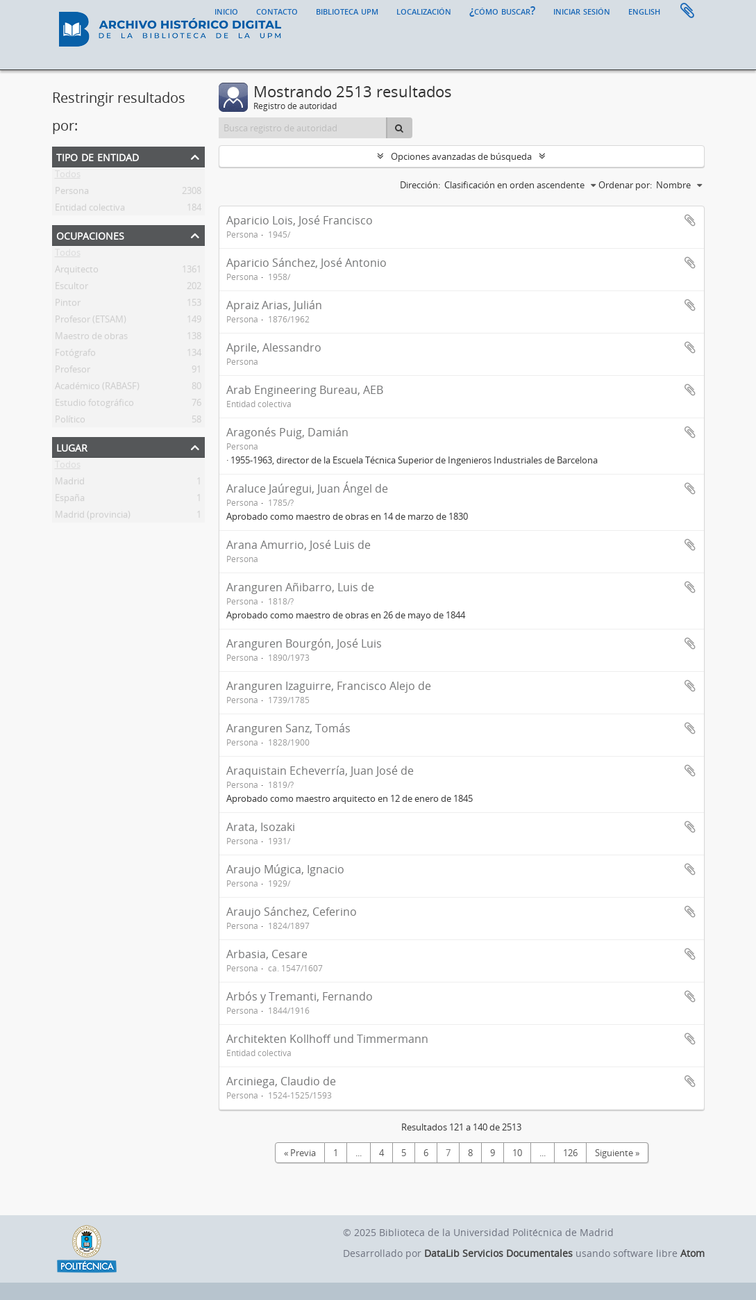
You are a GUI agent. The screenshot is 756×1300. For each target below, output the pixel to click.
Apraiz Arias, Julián (274, 305)
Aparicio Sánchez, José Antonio (306, 262)
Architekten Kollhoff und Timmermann (327, 1038)
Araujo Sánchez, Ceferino (291, 911)
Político (70, 421)
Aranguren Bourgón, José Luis (304, 643)
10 (517, 1152)
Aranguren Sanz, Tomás (288, 728)
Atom (692, 1253)
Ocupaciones (90, 234)
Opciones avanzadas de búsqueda (461, 156)
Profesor (72, 371)
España (70, 500)
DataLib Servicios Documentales (498, 1253)
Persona (72, 193)
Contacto (277, 10)
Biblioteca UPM (347, 10)
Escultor (71, 288)
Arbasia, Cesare (267, 954)
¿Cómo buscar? (502, 10)
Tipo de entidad (97, 156)
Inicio (226, 10)
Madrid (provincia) (93, 517)
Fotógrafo (75, 355)
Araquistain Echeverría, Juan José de (320, 770)
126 (570, 1152)
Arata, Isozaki (260, 826)
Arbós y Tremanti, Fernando (299, 996)
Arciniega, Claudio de (281, 1081)
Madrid (70, 483)
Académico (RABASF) (97, 388)
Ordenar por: (625, 185)
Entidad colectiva (90, 210)
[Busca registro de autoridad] (303, 127)
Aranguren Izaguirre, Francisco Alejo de (328, 685)
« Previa (300, 1152)
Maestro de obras (91, 338)
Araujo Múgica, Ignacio (285, 869)
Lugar (71, 446)
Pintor (68, 305)
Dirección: (420, 185)
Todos (68, 176)
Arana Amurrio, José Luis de (298, 544)
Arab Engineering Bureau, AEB (304, 389)
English (644, 10)
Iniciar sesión (581, 10)
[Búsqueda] (399, 127)
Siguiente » (617, 1152)
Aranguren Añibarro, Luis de (300, 587)
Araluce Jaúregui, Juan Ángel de (307, 488)
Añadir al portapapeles (690, 220)
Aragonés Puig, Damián (287, 432)
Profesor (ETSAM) (90, 321)
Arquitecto (77, 271)
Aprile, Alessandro (273, 347)
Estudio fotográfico (94, 405)
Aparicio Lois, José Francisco (299, 220)
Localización (423, 10)
